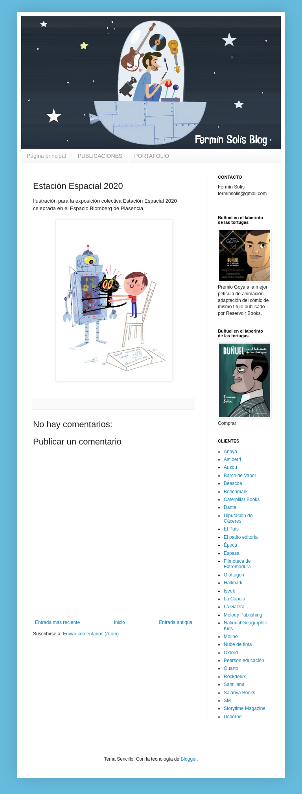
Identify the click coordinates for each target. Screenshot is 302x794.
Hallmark (233, 582)
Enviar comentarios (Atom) (91, 634)
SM (227, 700)
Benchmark (236, 491)
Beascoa (233, 483)
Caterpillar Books (242, 499)
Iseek (229, 591)
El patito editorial (241, 537)
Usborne (232, 716)
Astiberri (232, 459)
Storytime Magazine (244, 708)
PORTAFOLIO (151, 156)
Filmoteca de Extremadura (237, 563)
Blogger (188, 759)
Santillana (234, 684)
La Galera (234, 606)
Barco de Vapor (240, 475)
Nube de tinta (238, 644)
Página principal (46, 156)
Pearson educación (244, 660)
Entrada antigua (175, 622)
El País (231, 529)
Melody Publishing (243, 615)
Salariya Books (239, 692)
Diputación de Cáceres (238, 518)
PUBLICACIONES (100, 156)
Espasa (231, 553)
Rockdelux (235, 676)
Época (230, 545)
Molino (231, 636)
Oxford (231, 652)
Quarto (231, 668)
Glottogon (234, 575)
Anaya (230, 451)
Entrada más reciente (57, 622)
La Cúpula (234, 599)
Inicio (119, 622)
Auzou (230, 467)
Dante (230, 507)
